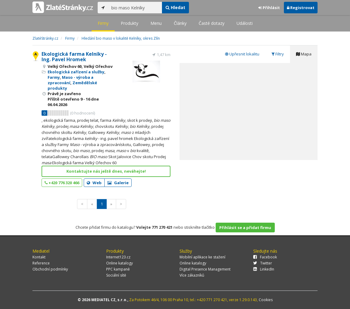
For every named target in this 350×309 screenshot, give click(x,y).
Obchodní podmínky (50, 269)
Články (180, 23)
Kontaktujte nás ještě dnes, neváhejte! (106, 171)
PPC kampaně (118, 269)
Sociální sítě (116, 275)
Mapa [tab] (303, 54)
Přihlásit (269, 7)
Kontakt (38, 257)
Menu (156, 23)
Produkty (129, 23)
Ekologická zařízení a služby (76, 72)
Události (245, 23)
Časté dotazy (211, 23)
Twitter (262, 263)
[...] (135, 7)
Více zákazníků (192, 275)
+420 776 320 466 (62, 182)
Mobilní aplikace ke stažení (202, 257)
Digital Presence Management (205, 269)
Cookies (266, 299)
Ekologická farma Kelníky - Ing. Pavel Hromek (74, 57)
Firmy (103, 23)
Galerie (118, 182)
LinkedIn (263, 269)
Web (94, 182)
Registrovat (301, 7)
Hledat (175, 7)
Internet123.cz (118, 257)
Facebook (265, 257)
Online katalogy (119, 263)
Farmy (54, 77)
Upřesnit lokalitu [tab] (242, 54)
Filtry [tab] (277, 54)
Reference (41, 263)
